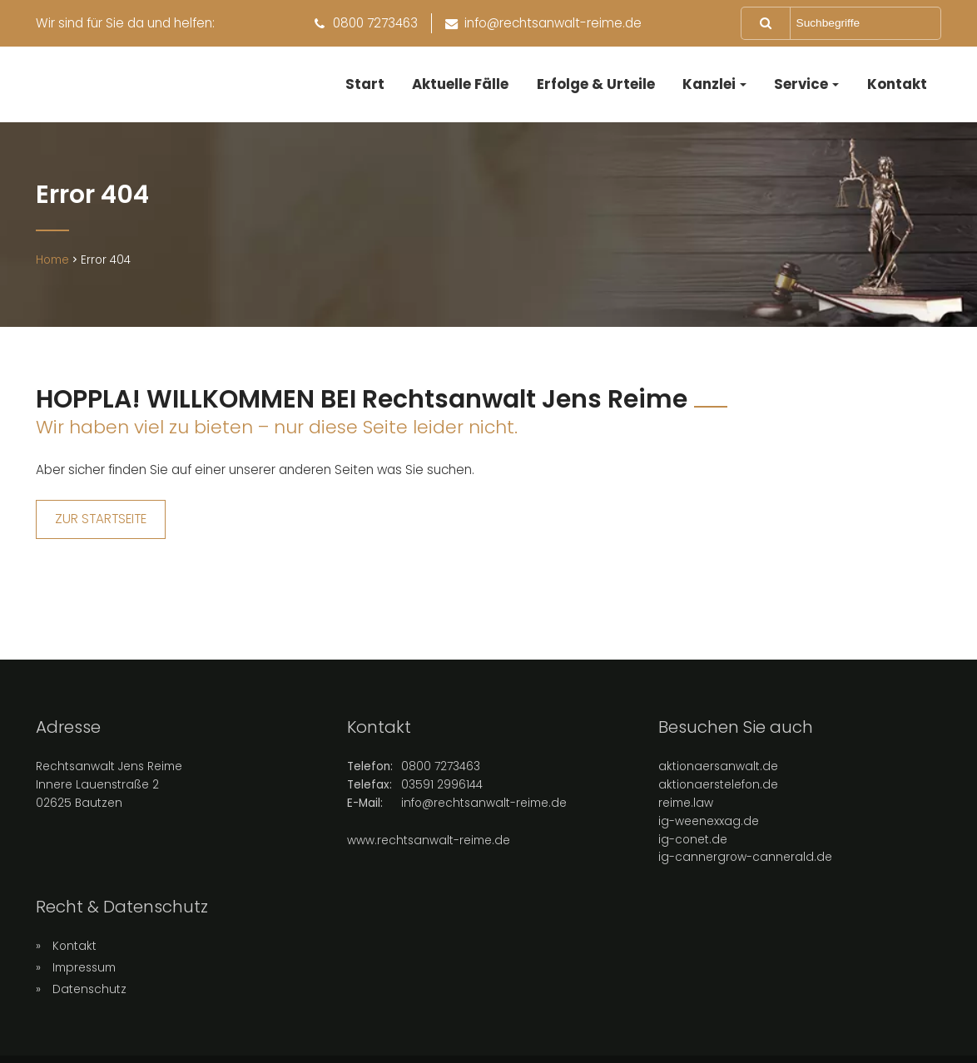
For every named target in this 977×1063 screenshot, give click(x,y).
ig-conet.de (692, 845)
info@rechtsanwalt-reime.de (484, 809)
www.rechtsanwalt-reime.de (428, 846)
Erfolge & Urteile (596, 84)
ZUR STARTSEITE (100, 525)
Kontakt (897, 84)
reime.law (685, 809)
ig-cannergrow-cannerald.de (745, 864)
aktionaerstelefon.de (718, 790)
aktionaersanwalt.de (718, 772)
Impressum (84, 973)
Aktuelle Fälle (460, 84)
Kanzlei (709, 84)
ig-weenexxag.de (708, 827)
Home (52, 266)
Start (364, 84)
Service (801, 84)
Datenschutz (89, 995)
